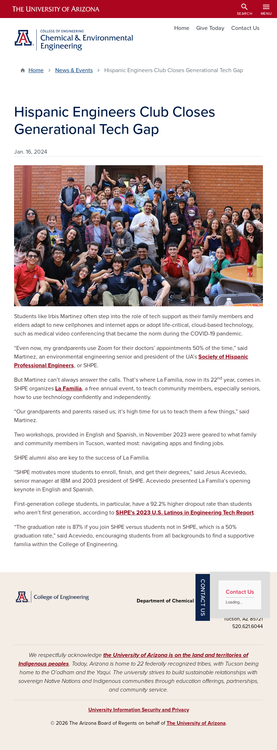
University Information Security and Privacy (138, 710)
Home (181, 28)
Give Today (210, 28)
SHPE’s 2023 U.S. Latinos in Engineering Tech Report (185, 512)
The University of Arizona (196, 723)
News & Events (74, 70)
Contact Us (245, 28)
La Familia (68, 388)
